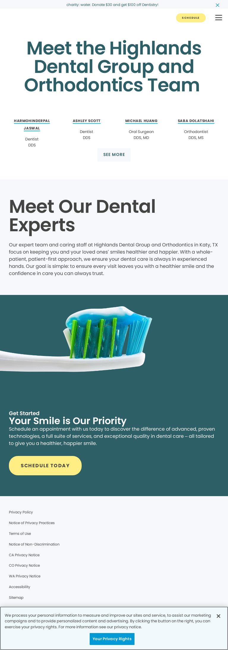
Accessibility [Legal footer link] (19, 586)
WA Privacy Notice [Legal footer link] (24, 576)
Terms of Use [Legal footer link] (20, 533)
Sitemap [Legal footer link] (16, 597)
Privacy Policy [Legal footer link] (21, 512)
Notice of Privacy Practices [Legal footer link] (32, 522)
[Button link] (191, 17)
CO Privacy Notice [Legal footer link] (24, 565)
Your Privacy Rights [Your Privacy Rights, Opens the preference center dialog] (112, 639)
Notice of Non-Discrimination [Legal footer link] (34, 544)
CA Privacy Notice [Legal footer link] (24, 554)
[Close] (218, 616)
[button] (218, 18)
